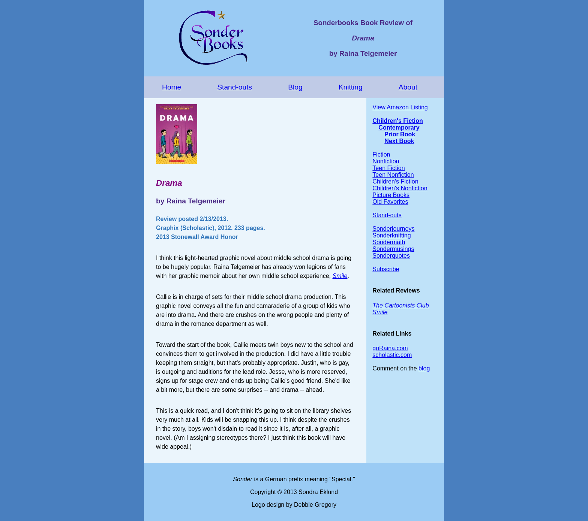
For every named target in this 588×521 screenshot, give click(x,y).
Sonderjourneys (393, 228)
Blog (295, 87)
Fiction (381, 154)
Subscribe (385, 269)
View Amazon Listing (400, 107)
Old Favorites (390, 202)
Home (171, 87)
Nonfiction (385, 161)
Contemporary (398, 127)
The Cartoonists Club (400, 305)
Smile (339, 276)
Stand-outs (234, 87)
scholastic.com (392, 355)
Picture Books (391, 195)
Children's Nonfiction (399, 188)
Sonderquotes (391, 255)
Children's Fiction (397, 121)
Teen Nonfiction (393, 175)
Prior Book (399, 134)
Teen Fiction (388, 168)
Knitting (351, 87)
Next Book (399, 141)
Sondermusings (393, 249)
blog (424, 368)
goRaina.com (390, 348)
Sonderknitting (391, 235)
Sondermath (388, 242)
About (408, 87)
